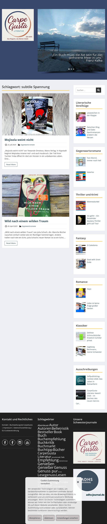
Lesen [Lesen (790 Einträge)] (61, 474)
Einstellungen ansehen (67, 518)
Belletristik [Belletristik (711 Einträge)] (60, 428)
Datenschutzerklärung (22, 428)
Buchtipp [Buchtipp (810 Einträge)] (45, 449)
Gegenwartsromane (28, 145)
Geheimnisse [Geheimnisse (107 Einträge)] (63, 461)
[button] (78, 482)
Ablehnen (48, 518)
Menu (4, 7)
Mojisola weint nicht (19, 140)
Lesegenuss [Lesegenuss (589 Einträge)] (47, 475)
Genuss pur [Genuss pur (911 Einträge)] (48, 471)
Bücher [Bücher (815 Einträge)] (59, 449)
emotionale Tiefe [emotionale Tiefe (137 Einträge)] (58, 457)
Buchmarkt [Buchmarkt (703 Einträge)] (46, 446)
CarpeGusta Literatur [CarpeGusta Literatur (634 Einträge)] (47, 455)
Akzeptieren (34, 518)
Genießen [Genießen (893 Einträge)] (46, 463)
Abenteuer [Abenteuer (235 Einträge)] (43, 425)
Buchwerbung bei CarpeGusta (21, 425)
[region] (71, 42)
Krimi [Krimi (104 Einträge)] (60, 472)
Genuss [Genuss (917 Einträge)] (60, 467)
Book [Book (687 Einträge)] (58, 431)
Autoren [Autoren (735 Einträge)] (44, 428)
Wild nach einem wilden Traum (26, 221)
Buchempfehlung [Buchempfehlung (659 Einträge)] (52, 439)
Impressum (7, 428)
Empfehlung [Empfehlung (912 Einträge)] (48, 460)
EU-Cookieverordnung (10, 430)
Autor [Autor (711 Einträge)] (53, 424)
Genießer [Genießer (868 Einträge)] (46, 467)
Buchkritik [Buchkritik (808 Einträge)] (46, 442)
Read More (11, 164)
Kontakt (5, 425)
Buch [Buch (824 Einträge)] (42, 435)
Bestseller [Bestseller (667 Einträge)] (45, 432)
